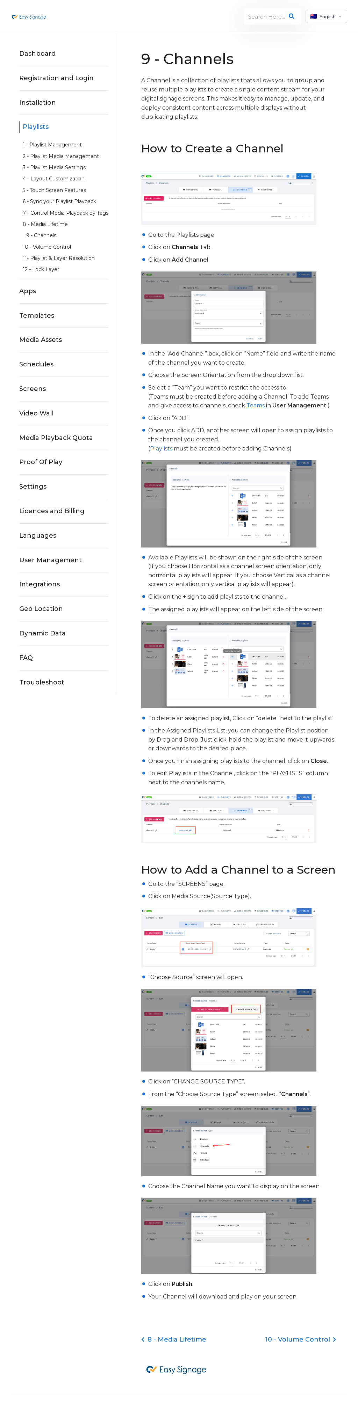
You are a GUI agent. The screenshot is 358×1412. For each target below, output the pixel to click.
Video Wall (36, 413)
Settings (32, 486)
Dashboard (37, 53)
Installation (37, 102)
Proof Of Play (40, 462)
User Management (50, 560)
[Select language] (326, 16)
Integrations (39, 584)
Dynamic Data (42, 633)
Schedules (36, 364)
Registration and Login (56, 78)
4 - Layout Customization (54, 178)
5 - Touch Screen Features (54, 190)
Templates (36, 315)
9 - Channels (41, 235)
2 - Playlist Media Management (61, 156)
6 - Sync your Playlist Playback (59, 201)
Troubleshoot (41, 682)
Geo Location (41, 609)
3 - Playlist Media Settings (54, 167)
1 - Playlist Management (52, 145)
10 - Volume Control (47, 247)
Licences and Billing (52, 511)
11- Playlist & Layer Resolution (59, 258)
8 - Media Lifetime (45, 224)
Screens (32, 389)
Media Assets (40, 340)
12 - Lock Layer (41, 269)
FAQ (26, 658)
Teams (255, 405)
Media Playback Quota (56, 438)
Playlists (36, 127)
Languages (37, 535)
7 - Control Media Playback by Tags (65, 213)
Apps (27, 291)
